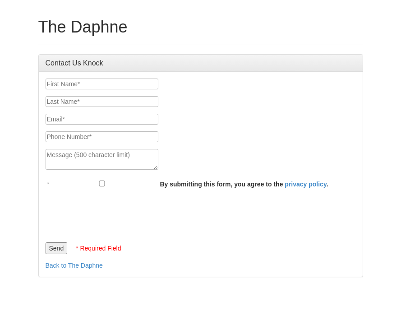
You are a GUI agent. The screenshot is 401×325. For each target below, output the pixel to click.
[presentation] (114, 213)
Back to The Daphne (74, 265)
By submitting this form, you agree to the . (244, 184)
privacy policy (305, 184)
